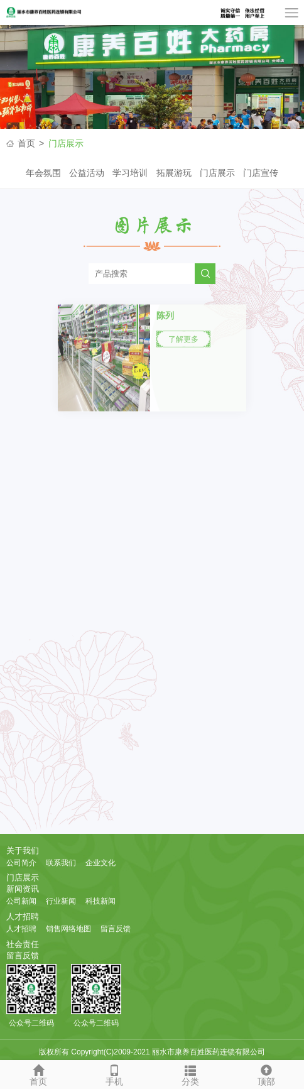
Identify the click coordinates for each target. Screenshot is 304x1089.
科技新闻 (100, 901)
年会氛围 (43, 173)
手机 (114, 1073)
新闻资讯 (22, 889)
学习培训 (130, 173)
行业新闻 (61, 901)
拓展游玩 (174, 173)
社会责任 (22, 944)
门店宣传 (260, 173)
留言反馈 (115, 928)
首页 (26, 143)
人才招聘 (22, 916)
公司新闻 (21, 901)
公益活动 (86, 173)
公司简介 (21, 862)
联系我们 (61, 862)
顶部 (266, 1073)
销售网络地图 (68, 928)
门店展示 (66, 143)
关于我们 (22, 850)
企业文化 (100, 862)
